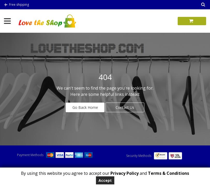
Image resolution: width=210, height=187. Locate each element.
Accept (105, 180)
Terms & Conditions (168, 173)
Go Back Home (85, 107)
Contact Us (125, 107)
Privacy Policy (124, 173)
